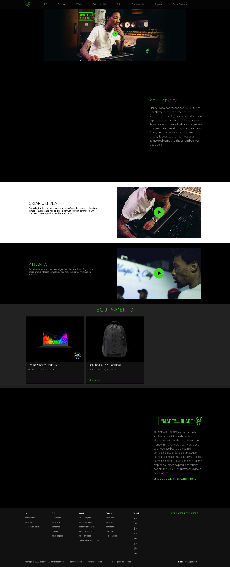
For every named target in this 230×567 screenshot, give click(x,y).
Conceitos (56, 527)
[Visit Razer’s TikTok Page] (135, 543)
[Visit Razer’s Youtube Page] (135, 538)
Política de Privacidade (97, 562)
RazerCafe (29, 522)
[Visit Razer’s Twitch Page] (135, 548)
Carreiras (109, 522)
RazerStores (30, 518)
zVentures (110, 531)
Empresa (109, 513)
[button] (202, 4)
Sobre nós (110, 518)
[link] (27, 5)
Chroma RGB (57, 522)
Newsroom (110, 527)
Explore (55, 513)
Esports (55, 531)
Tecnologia (56, 518)
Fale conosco (111, 536)
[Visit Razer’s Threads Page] (135, 528)
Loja (26, 513)
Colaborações (57, 536)
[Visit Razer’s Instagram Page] (135, 523)
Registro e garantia (87, 522)
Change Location (193, 562)
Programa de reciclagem (89, 540)
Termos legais (76, 562)
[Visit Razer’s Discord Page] (135, 553)
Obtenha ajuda (85, 518)
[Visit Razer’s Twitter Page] (135, 533)
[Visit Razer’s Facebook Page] (135, 518)
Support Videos (85, 536)
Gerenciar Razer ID (86, 531)
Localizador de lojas (33, 527)
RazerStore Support (87, 527)
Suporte (82, 513)
